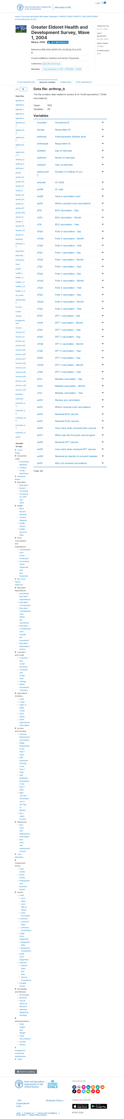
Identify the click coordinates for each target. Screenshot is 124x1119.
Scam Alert (21, 1115)
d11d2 (40, 336)
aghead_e (20, 118)
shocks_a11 (20, 341)
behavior (19, 239)
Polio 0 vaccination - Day (68, 231)
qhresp (40, 129)
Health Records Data (23, 532)
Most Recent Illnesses (23, 511)
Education (24, 485)
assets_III (19, 204)
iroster (18, 311)
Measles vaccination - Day (68, 379)
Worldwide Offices (54, 1100)
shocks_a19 (20, 350)
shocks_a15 (20, 345)
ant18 (40, 442)
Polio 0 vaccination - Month (69, 238)
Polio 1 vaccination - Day (68, 252)
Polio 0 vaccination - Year (68, 245)
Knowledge (24, 995)
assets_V (19, 221)
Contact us (29, 1113)
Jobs (18, 1113)
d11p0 (40, 231)
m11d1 (40, 322)
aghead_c (20, 109)
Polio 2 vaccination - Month (69, 280)
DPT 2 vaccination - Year (68, 350)
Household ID (62, 122)
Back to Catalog (26, 1071)
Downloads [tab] (65, 82)
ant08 (40, 189)
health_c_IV (20, 291)
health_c (19, 273)
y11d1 (39, 329)
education (20, 251)
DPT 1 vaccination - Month (69, 322)
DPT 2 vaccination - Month (69, 344)
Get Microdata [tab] (84, 82)
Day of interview (63, 150)
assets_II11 (20, 199)
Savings (23, 681)
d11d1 (39, 315)
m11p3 (40, 301)
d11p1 (39, 252)
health (18, 269)
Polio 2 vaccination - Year (68, 287)
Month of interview (65, 157)
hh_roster (20, 295)
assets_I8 (19, 177)
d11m (39, 379)
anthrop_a (20, 159)
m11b (39, 217)
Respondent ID (62, 129)
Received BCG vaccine (66, 414)
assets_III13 (20, 213)
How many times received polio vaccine (75, 428)
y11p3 (40, 308)
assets (18, 173)
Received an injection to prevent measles (76, 456)
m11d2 (40, 344)
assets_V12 (20, 230)
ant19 (40, 449)
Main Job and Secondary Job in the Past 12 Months (24, 801)
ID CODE (59, 182)
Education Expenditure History (25, 646)
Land (22, 699)
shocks (19, 328)
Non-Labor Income (23, 816)
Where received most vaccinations (73, 203)
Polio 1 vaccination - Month (69, 259)
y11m (39, 393)
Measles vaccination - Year (69, 393)
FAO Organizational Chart (22, 1103)
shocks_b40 (21, 376)
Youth (18, 1059)
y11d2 (40, 350)
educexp (19, 255)
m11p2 (40, 280)
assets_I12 (20, 181)
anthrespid (42, 143)
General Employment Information (25, 737)
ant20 (40, 456)
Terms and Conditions (47, 1113)
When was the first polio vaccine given (75, 435)
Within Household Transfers (24, 687)
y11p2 (40, 287)
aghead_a (20, 100)
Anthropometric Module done (70, 136)
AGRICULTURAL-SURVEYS (70, 16)
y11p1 (39, 266)
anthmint (41, 157)
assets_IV (20, 217)
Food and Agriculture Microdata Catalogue (39, 16)
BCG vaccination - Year (67, 224)
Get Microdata (58, 42)
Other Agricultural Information (24, 722)
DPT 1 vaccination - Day (67, 315)
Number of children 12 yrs (68, 171)
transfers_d (20, 432)
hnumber (42, 122)
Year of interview (64, 164)
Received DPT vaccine (66, 442)
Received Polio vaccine (67, 421)
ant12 (40, 400)
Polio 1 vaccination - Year (68, 266)
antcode (41, 182)
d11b (39, 210)
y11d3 (40, 372)
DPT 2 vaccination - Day (67, 336)
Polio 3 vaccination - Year (68, 308)
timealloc (19, 394)
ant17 (40, 435)
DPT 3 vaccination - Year (68, 372)
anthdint (41, 150)
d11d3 (40, 357)
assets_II (19, 190)
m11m (40, 386)
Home (17, 16)
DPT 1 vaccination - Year (68, 329)
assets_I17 (20, 186)
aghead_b (20, 105)
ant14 (40, 414)
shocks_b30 (21, 363)
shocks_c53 (21, 390)
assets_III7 (20, 208)
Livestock (24, 918)
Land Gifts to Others (24, 907)
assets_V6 (20, 226)
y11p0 (40, 245)
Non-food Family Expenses (20, 582)
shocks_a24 (21, 354)
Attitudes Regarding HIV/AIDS (24, 1012)
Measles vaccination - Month (70, 386)
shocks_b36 (21, 372)
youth (18, 437)
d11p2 (40, 273)
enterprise (20, 260)
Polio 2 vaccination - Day (68, 273)
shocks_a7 (20, 337)
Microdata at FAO (63, 7)
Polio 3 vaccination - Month (69, 301)
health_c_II (20, 282)
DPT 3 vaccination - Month (69, 365)
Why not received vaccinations (71, 463)
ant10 (40, 203)
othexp (18, 316)
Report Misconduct (38, 1115)
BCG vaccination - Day (67, 210)
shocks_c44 (21, 381)
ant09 (40, 196)
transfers (19, 399)
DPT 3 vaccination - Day (67, 357)
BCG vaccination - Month (68, 217)
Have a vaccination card (67, 196)
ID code (59, 189)
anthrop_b (20, 164)
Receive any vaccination (67, 400)
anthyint (41, 164)
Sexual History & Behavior (23, 1004)
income (19, 307)
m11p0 (40, 238)
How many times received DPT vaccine (75, 449)
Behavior (23, 998)
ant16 (40, 428)
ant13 (40, 407)
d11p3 (40, 294)
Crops (22, 702)
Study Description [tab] (26, 82)
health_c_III (20, 286)
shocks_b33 (21, 368)
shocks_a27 (21, 359)
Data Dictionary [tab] (47, 82)
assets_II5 (20, 195)
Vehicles (23, 962)
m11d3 (40, 365)
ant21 (40, 463)
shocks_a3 (20, 332)
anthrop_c (20, 168)
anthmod (41, 136)
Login (97, 3)
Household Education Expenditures (25, 596)
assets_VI (19, 235)
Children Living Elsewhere (24, 470)
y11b (39, 224)
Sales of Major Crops (23, 708)
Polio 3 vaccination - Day (68, 294)
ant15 (40, 421)
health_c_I (20, 277)
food (18, 264)
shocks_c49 (21, 385)
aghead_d (20, 114)
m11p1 (40, 259)
